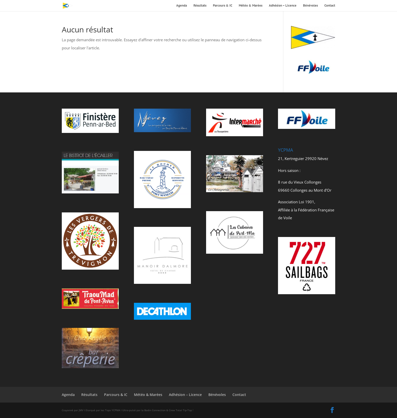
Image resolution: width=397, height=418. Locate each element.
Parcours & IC (222, 6)
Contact (329, 6)
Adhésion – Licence (282, 6)
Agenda (181, 6)
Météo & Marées (250, 6)
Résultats (199, 6)
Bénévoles (310, 6)
